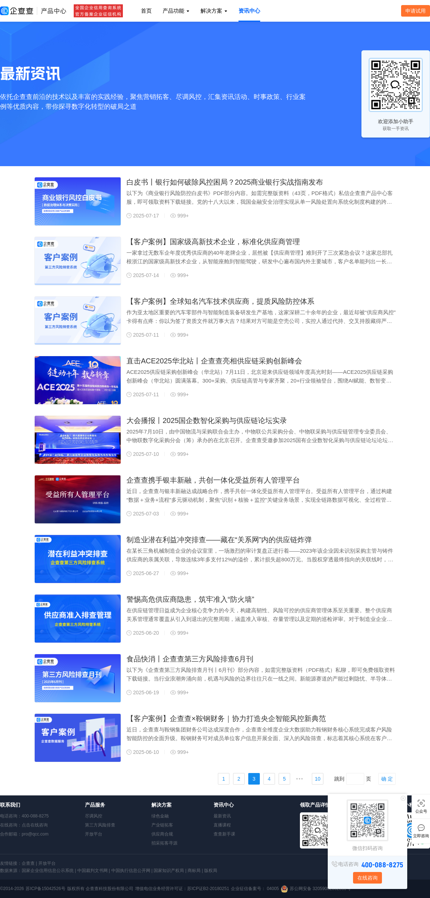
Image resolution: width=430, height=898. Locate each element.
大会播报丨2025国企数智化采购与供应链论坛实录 (206, 420)
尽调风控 (93, 816)
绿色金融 (160, 816)
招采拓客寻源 (164, 843)
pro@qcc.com (35, 834)
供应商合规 (162, 834)
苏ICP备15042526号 (45, 888)
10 (318, 779)
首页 (146, 11)
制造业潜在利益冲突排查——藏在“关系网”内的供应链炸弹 (219, 540)
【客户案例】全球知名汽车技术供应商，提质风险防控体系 (220, 301)
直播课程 (222, 825)
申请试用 (415, 11)
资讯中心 (249, 11)
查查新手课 (224, 834)
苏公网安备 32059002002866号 (320, 888)
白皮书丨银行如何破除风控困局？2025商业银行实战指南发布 (224, 182)
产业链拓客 (162, 825)
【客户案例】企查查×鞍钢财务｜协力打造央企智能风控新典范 (226, 718)
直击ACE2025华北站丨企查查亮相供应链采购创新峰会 (214, 361)
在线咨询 (367, 878)
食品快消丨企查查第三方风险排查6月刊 (189, 659)
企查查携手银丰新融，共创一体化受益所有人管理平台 (213, 480)
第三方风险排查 (100, 825)
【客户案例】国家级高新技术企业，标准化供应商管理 (213, 242)
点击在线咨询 (35, 825)
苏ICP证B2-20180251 (208, 888)
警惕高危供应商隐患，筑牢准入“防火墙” (190, 599)
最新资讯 (222, 816)
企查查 (28, 863)
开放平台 (93, 834)
